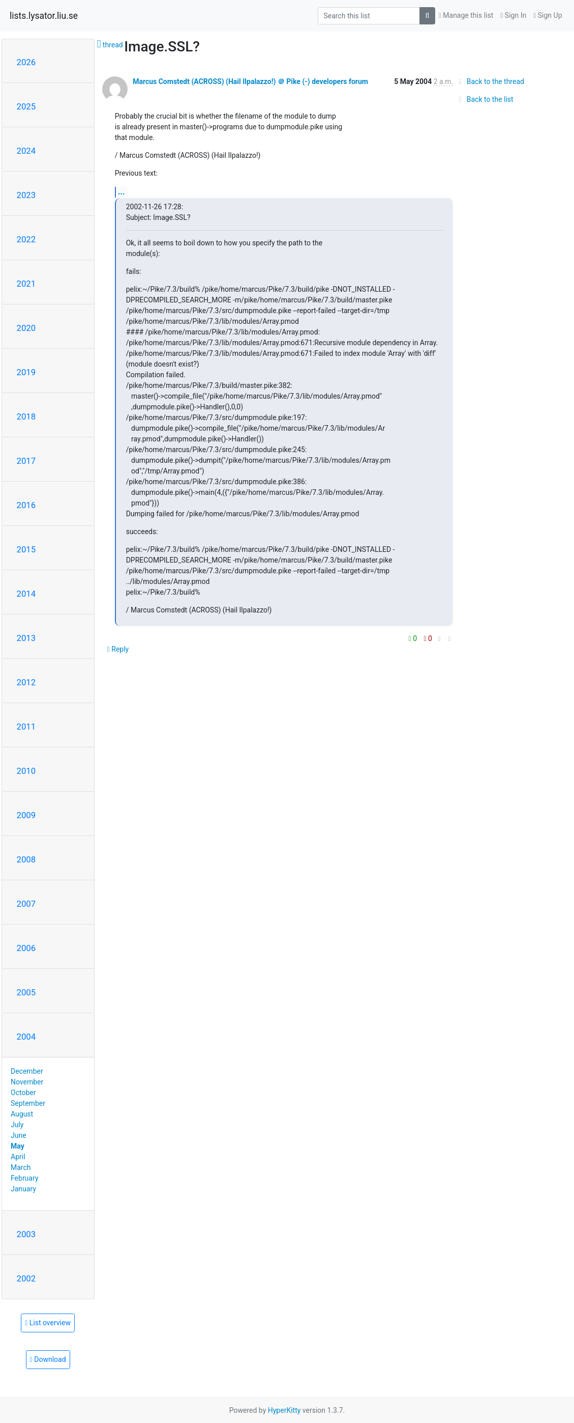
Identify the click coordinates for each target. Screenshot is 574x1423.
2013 (26, 638)
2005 (26, 992)
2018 (26, 416)
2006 (26, 948)
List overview (48, 1323)
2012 (26, 682)
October (23, 1093)
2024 (26, 151)
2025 (26, 106)
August (22, 1114)
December (27, 1071)
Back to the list (484, 99)
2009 (26, 815)
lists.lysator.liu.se (44, 16)
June (18, 1135)
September (28, 1103)
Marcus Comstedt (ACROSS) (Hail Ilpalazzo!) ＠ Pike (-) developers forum (250, 81)
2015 (26, 549)
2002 (26, 1278)
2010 (26, 771)
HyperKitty (284, 1410)
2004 (26, 1036)
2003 (26, 1234)
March (21, 1167)
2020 (26, 328)
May (17, 1146)
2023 (26, 195)
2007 (26, 904)
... (121, 192)
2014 (26, 594)
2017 (26, 461)
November (27, 1082)
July (17, 1125)
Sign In (513, 15)
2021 (26, 283)
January (23, 1189)
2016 (26, 505)
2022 (26, 239)
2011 (26, 726)
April (18, 1157)
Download (48, 1359)
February (24, 1178)
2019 (26, 372)
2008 (26, 859)
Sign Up (547, 15)
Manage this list (466, 15)
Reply (118, 649)
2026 (26, 62)
